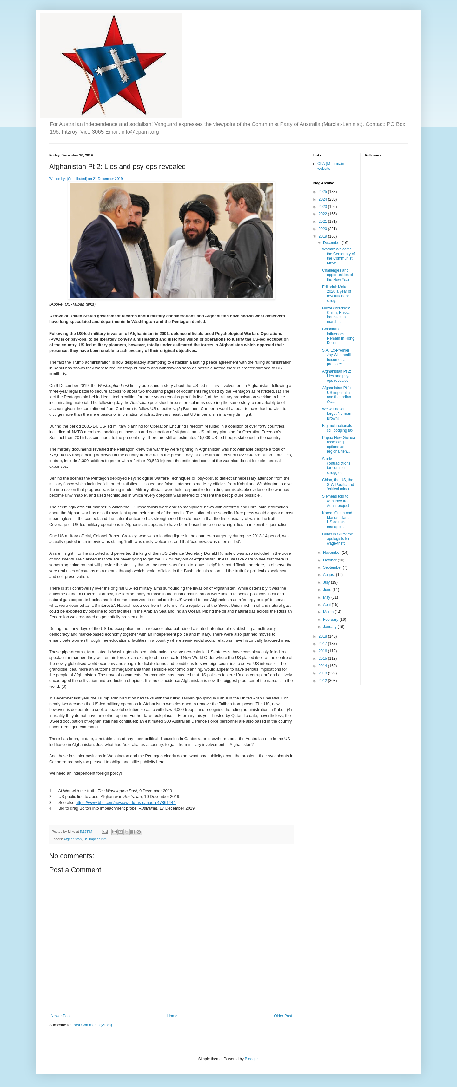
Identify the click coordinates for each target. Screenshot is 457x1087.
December (332, 243)
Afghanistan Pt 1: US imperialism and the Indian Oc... (337, 395)
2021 (323, 221)
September (333, 567)
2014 (323, 666)
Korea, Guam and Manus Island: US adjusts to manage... (337, 520)
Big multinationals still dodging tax (337, 427)
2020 (323, 229)
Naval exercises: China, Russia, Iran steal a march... (337, 315)
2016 (323, 651)
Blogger (251, 1059)
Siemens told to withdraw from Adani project (336, 501)
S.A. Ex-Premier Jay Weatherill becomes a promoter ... (336, 357)
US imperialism (95, 839)
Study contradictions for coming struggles (336, 466)
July (327, 582)
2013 (323, 673)
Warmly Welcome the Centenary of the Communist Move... (338, 256)
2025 (323, 191)
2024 (323, 199)
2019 (323, 236)
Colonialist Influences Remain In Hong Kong (338, 336)
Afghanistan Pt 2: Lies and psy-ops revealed (336, 376)
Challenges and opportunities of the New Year (337, 275)
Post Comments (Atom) (92, 1025)
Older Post (283, 1016)
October (330, 560)
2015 (323, 658)
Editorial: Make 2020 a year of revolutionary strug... (336, 294)
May (327, 597)
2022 (323, 214)
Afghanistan (72, 839)
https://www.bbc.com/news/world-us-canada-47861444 (126, 802)
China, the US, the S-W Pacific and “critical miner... (338, 484)
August (329, 575)
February (331, 619)
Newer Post (60, 1016)
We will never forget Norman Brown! (336, 414)
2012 (323, 681)
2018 (323, 636)
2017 (323, 643)
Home (172, 1016)
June (327, 589)
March (329, 612)
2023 (323, 206)
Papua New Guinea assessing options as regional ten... (338, 444)
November (332, 552)
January (330, 627)
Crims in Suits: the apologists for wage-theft (337, 539)
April (327, 604)
